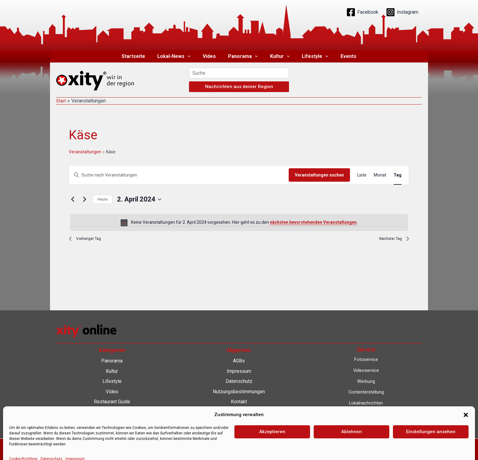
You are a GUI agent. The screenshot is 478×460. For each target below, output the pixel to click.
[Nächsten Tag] (84, 199)
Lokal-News (178, 56)
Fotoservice (366, 359)
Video (211, 56)
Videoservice (366, 370)
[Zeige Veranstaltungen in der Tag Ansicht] (397, 175)
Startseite (140, 56)
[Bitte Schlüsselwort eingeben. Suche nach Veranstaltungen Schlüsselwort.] (179, 175)
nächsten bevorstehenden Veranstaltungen (313, 222)
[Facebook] (362, 12)
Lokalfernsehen (366, 413)
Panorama (243, 56)
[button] (192, 56)
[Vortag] (72, 199)
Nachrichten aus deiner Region (239, 86)
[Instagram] (402, 12)
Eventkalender (366, 424)
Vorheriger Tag (88, 240)
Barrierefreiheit (239, 412)
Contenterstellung (366, 392)
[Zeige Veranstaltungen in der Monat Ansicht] (380, 175)
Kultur (277, 56)
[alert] (239, 222)
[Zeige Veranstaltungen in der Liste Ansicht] (361, 175)
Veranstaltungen (85, 151)
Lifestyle (310, 56)
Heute (103, 199)
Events (341, 56)
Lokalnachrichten (366, 403)
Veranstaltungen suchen (319, 175)
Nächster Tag (391, 240)
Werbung (366, 381)
